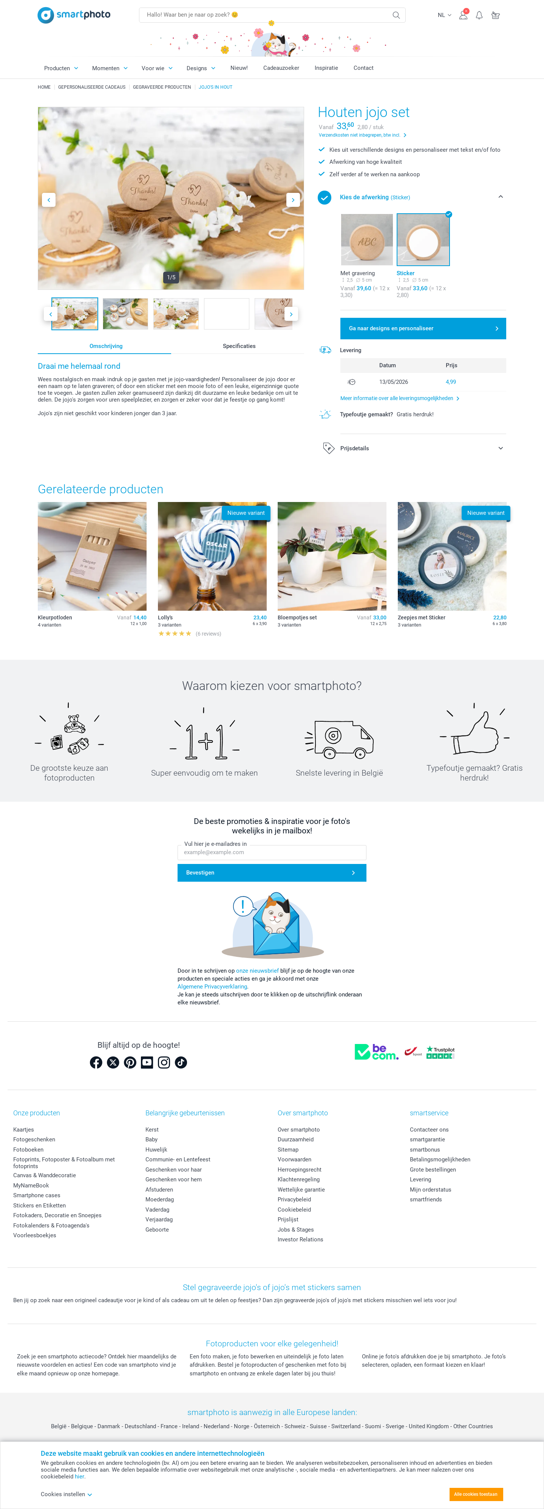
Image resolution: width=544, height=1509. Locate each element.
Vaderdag (157, 1209)
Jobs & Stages (296, 1229)
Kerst (152, 1129)
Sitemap (288, 1149)
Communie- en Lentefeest (177, 1159)
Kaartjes (23, 1129)
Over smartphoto (299, 1129)
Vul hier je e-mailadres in (215, 844)
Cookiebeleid (294, 1209)
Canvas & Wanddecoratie (44, 1175)
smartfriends (426, 1199)
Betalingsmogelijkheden (440, 1159)
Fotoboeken (28, 1149)
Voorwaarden (294, 1159)
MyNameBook (31, 1185)
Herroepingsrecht (299, 1169)
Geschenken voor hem (173, 1179)
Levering (420, 1179)
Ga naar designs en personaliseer (391, 328)
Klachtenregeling (299, 1179)
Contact (364, 68)
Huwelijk (156, 1149)
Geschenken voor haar (173, 1169)
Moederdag (159, 1199)
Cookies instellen (67, 1494)
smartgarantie (427, 1139)
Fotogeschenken (34, 1139)
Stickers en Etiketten (39, 1205)
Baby (151, 1139)
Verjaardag (159, 1219)
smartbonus (425, 1149)
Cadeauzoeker (281, 68)
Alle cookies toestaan (476, 1494)
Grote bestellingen (433, 1169)
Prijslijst (288, 1219)
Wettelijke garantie (301, 1189)
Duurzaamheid (296, 1139)
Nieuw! (239, 68)
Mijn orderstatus (430, 1189)
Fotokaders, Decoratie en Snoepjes (57, 1215)
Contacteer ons (429, 1129)
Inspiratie (326, 68)
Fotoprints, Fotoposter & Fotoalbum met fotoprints (64, 1163)
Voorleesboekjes (34, 1235)
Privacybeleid (294, 1199)
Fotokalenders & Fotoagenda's (51, 1225)
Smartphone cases (36, 1195)
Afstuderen (159, 1189)
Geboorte (157, 1229)
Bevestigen (200, 872)
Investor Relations (300, 1239)
